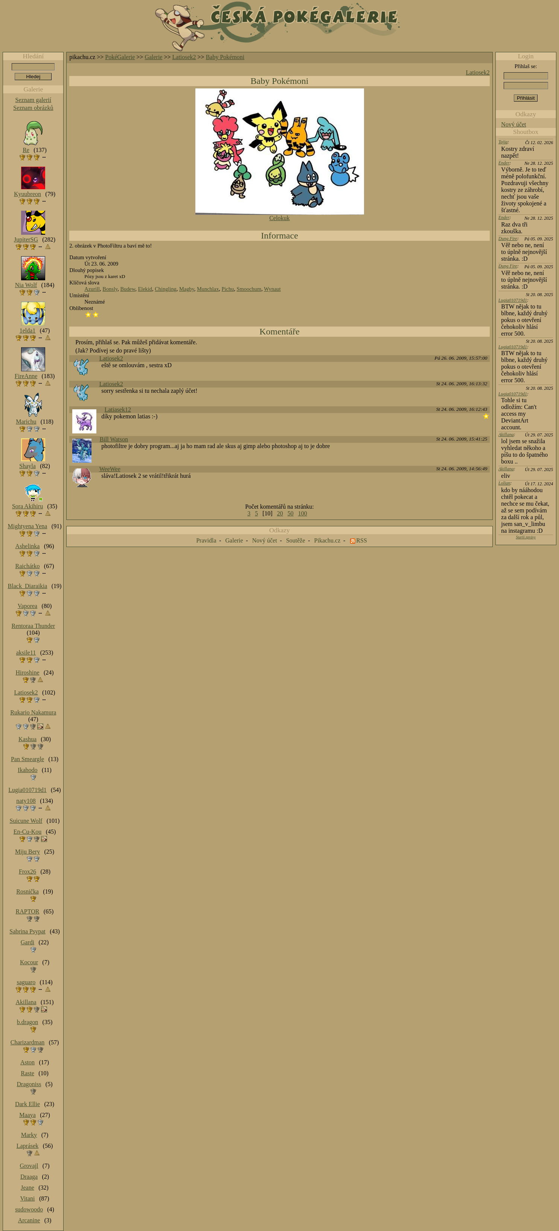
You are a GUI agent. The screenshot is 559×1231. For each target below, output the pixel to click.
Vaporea (27, 606)
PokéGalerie (120, 57)
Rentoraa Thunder (33, 626)
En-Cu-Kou (28, 831)
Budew (127, 289)
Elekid (145, 289)
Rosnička (27, 891)
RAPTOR (28, 911)
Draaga (29, 1176)
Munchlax (208, 289)
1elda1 (28, 330)
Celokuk (279, 218)
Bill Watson (114, 439)
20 (280, 513)
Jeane (27, 1187)
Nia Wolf (26, 285)
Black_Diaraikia (27, 586)
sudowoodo (29, 1209)
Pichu (228, 289)
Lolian (504, 483)
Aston (27, 1062)
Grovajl (29, 1166)
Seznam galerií (33, 100)
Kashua (27, 739)
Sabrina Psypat (27, 931)
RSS (361, 540)
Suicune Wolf (26, 821)
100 (302, 513)
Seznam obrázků (33, 108)
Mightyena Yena (27, 526)
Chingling (166, 289)
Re (26, 150)
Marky (29, 1135)
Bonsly (109, 289)
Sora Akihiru (27, 506)
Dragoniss (29, 1084)
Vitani (27, 1198)
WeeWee (109, 469)
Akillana (506, 434)
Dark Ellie (27, 1104)
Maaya (27, 1115)
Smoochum (249, 289)
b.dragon (27, 1022)
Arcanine (29, 1220)
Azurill (92, 289)
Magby (186, 289)
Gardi (27, 942)
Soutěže (295, 540)
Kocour (29, 962)
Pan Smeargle (27, 759)
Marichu (26, 421)
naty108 (26, 801)
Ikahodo (27, 770)
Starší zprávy (526, 537)
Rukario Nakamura (33, 712)
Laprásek (28, 1146)
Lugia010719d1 (512, 300)
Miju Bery (27, 851)
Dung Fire (507, 238)
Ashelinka (27, 546)
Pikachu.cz (327, 540)
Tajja (502, 141)
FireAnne (26, 376)
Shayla (27, 466)
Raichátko (27, 566)
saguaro (26, 982)
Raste (27, 1073)
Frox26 (27, 871)
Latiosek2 (184, 57)
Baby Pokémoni (225, 57)
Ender (503, 163)
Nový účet (513, 124)
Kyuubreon (27, 194)
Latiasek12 (118, 409)
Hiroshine (27, 672)
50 (291, 513)
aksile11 (26, 652)
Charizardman (28, 1042)
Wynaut (272, 289)
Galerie (153, 57)
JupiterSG (26, 239)
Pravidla (206, 540)
